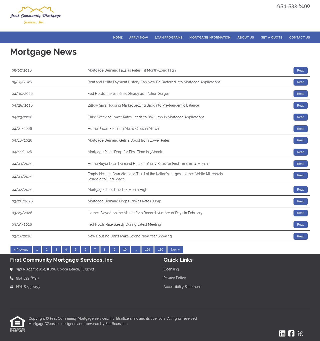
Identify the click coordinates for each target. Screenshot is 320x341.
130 (160, 249)
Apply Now (138, 37)
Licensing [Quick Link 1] (171, 269)
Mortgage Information (210, 37)
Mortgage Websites (44, 324)
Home (117, 37)
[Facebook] (291, 333)
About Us (246, 37)
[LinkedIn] (282, 333)
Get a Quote (271, 37)
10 (124, 249)
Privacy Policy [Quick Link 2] (175, 278)
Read (300, 70)
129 (147, 249)
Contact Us (299, 37)
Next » (175, 249)
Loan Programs (168, 37)
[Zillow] (302, 333)
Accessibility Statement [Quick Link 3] (182, 287)
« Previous (21, 249)
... (135, 249)
